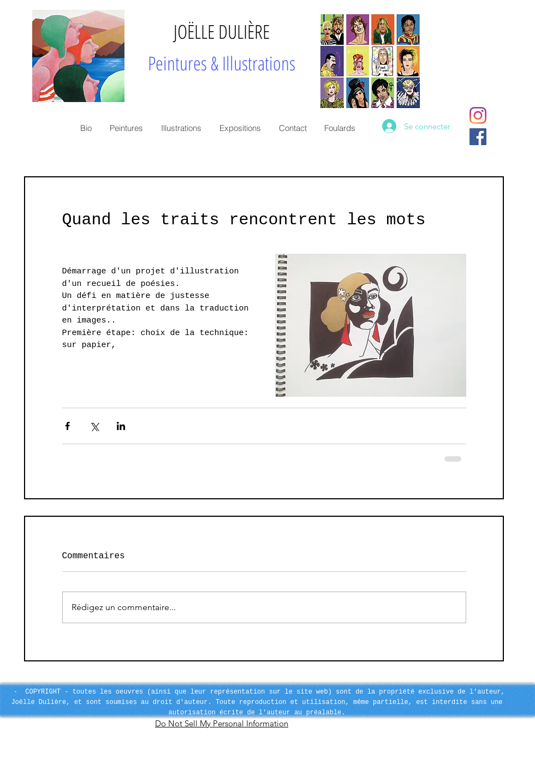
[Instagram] (477, 115)
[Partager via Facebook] (67, 426)
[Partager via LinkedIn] (121, 426)
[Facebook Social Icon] (477, 136)
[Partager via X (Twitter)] (94, 426)
